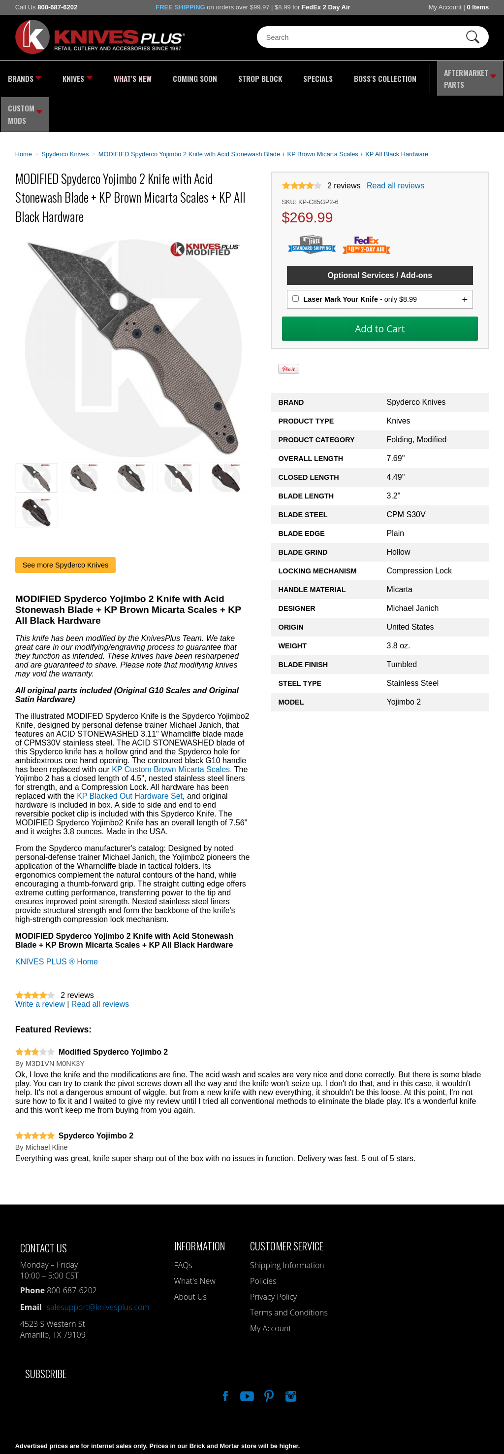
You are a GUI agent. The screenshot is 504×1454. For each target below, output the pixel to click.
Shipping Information (287, 1225)
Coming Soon (174, 76)
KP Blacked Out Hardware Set (130, 756)
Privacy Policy (273, 1256)
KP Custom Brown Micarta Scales (171, 729)
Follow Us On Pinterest (268, 1355)
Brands (23, 76)
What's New (120, 76)
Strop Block (232, 76)
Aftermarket (419, 76)
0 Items (478, 7)
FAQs (183, 1225)
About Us (190, 1256)
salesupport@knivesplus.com (98, 1267)
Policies (263, 1241)
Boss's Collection (344, 76)
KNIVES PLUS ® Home (56, 922)
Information (199, 1205)
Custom (479, 76)
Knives (71, 76)
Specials (284, 76)
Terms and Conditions (289, 1272)
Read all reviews (395, 146)
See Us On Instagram (290, 1355)
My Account (445, 7)
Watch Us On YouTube (246, 1355)
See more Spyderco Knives (65, 525)
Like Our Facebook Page (224, 1355)
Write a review (40, 964)
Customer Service (286, 1205)
